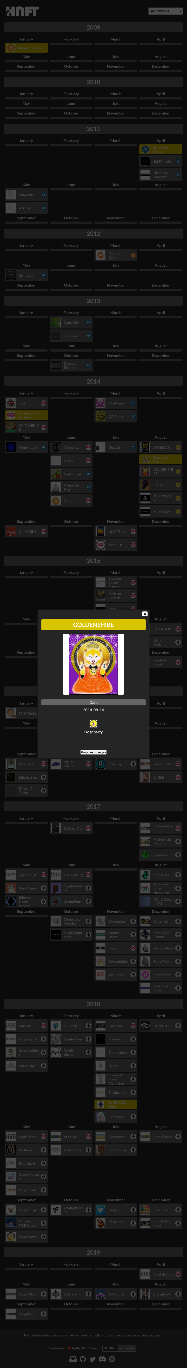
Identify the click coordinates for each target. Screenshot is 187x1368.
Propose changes (93, 752)
